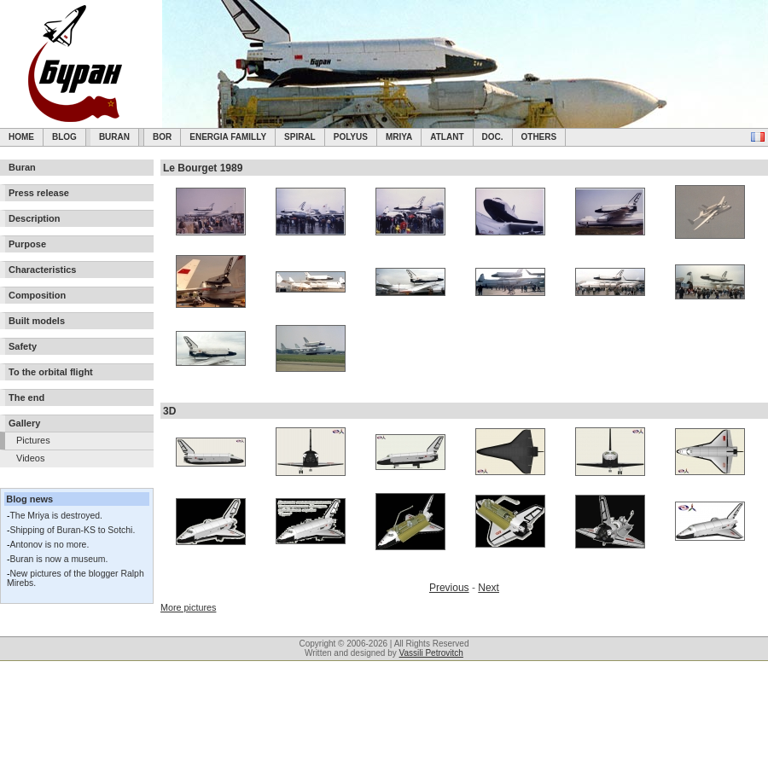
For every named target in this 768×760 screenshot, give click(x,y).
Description (35, 218)
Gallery (24, 423)
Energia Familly (227, 137)
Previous (449, 588)
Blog (64, 137)
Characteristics (43, 269)
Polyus (351, 137)
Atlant (446, 137)
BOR (162, 137)
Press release (39, 193)
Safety (23, 346)
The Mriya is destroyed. (55, 515)
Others (539, 137)
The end (26, 397)
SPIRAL (300, 137)
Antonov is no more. (49, 544)
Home (21, 137)
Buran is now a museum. (58, 559)
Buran (114, 137)
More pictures (188, 607)
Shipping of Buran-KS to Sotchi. (72, 530)
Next (488, 588)
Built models (37, 321)
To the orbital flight (51, 372)
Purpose (27, 244)
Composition (37, 295)
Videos (30, 458)
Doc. (492, 137)
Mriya (399, 137)
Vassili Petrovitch (431, 653)
